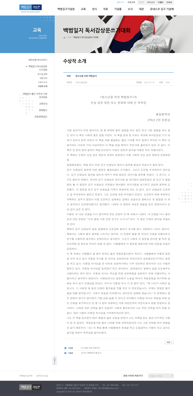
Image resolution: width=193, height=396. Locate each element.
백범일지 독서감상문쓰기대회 (36, 68)
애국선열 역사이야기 (37, 60)
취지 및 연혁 (42, 74)
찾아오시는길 (42, 376)
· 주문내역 (130, 2)
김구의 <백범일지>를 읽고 (91, 353)
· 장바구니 (120, 2)
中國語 (160, 2)
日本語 (169, 2)
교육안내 (43, 104)
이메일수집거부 (26, 376)
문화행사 (43, 110)
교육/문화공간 (40, 117)
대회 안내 (43, 78)
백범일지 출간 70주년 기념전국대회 (35, 95)
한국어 (141, 2)
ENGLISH (151, 2)
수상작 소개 (42, 86)
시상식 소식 (42, 82)
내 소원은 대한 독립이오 (90, 348)
